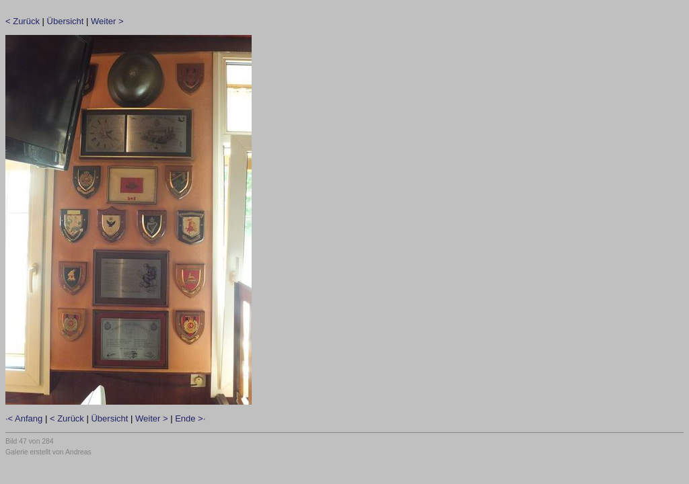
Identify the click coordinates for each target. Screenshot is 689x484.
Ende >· (190, 418)
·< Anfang (23, 418)
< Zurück (22, 21)
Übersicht (65, 21)
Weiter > (107, 21)
